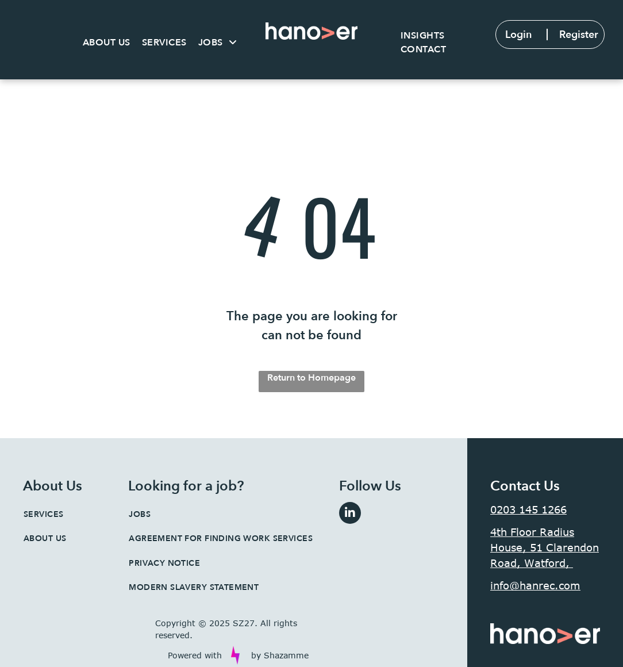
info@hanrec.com (535, 585)
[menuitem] (106, 42)
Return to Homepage (311, 377)
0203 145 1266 (528, 509)
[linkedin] (350, 514)
